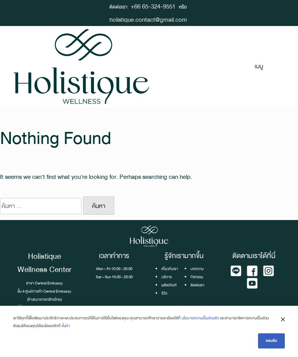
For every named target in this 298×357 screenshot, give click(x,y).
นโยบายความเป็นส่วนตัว (200, 318)
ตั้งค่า (66, 325)
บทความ (197, 268)
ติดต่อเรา (197, 285)
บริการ (166, 277)
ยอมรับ (271, 340)
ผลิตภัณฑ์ (169, 285)
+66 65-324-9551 (153, 6)
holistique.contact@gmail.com (148, 19)
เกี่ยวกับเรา (169, 268)
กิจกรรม (197, 277)
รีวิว (164, 293)
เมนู (259, 66)
